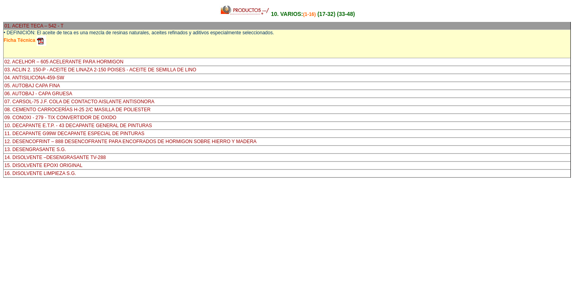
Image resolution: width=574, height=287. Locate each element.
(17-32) (326, 14)
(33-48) (346, 14)
